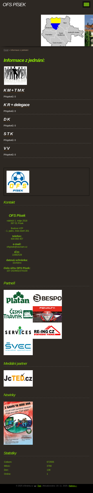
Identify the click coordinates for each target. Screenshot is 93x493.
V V (6, 148)
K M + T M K (14, 90)
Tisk (39, 486)
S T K (8, 134)
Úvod (6, 50)
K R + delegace (16, 104)
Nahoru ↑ (73, 486)
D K (7, 119)
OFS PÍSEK (14, 4)
